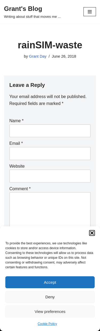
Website (17, 166)
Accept (50, 282)
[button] (92, 233)
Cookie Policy (47, 324)
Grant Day (38, 56)
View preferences (50, 311)
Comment (20, 188)
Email (16, 143)
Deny (50, 297)
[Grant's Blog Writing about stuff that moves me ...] (32, 12)
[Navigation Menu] (89, 11)
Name (16, 120)
